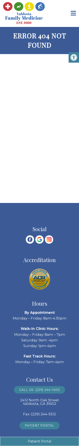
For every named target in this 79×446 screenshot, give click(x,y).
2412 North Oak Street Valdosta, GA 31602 (39, 401)
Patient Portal (39, 425)
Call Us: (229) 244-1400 (39, 390)
